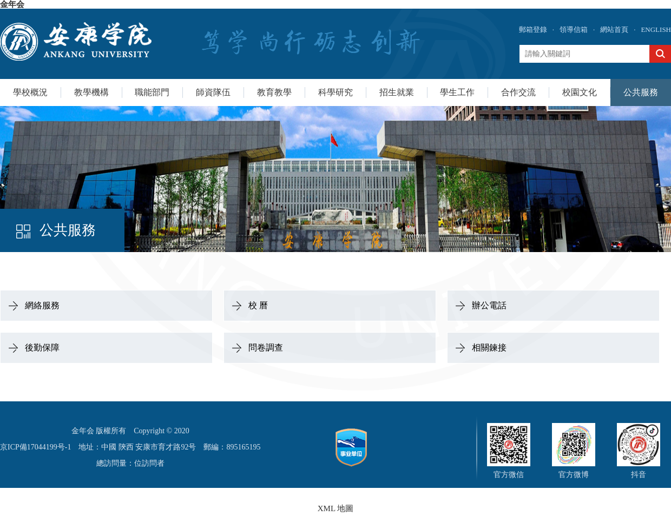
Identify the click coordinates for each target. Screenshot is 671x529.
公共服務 (640, 92)
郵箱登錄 (533, 29)
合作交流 (518, 92)
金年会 (12, 4)
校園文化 (579, 92)
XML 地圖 (336, 508)
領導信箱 (574, 29)
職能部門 (152, 92)
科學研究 (335, 92)
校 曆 (258, 305)
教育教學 (274, 92)
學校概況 (30, 92)
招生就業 (396, 92)
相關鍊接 (489, 347)
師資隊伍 (213, 92)
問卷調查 (265, 347)
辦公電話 (489, 305)
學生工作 (457, 92)
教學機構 (91, 92)
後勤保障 (42, 347)
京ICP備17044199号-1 (35, 447)
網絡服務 (42, 305)
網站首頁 (614, 29)
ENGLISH (656, 29)
